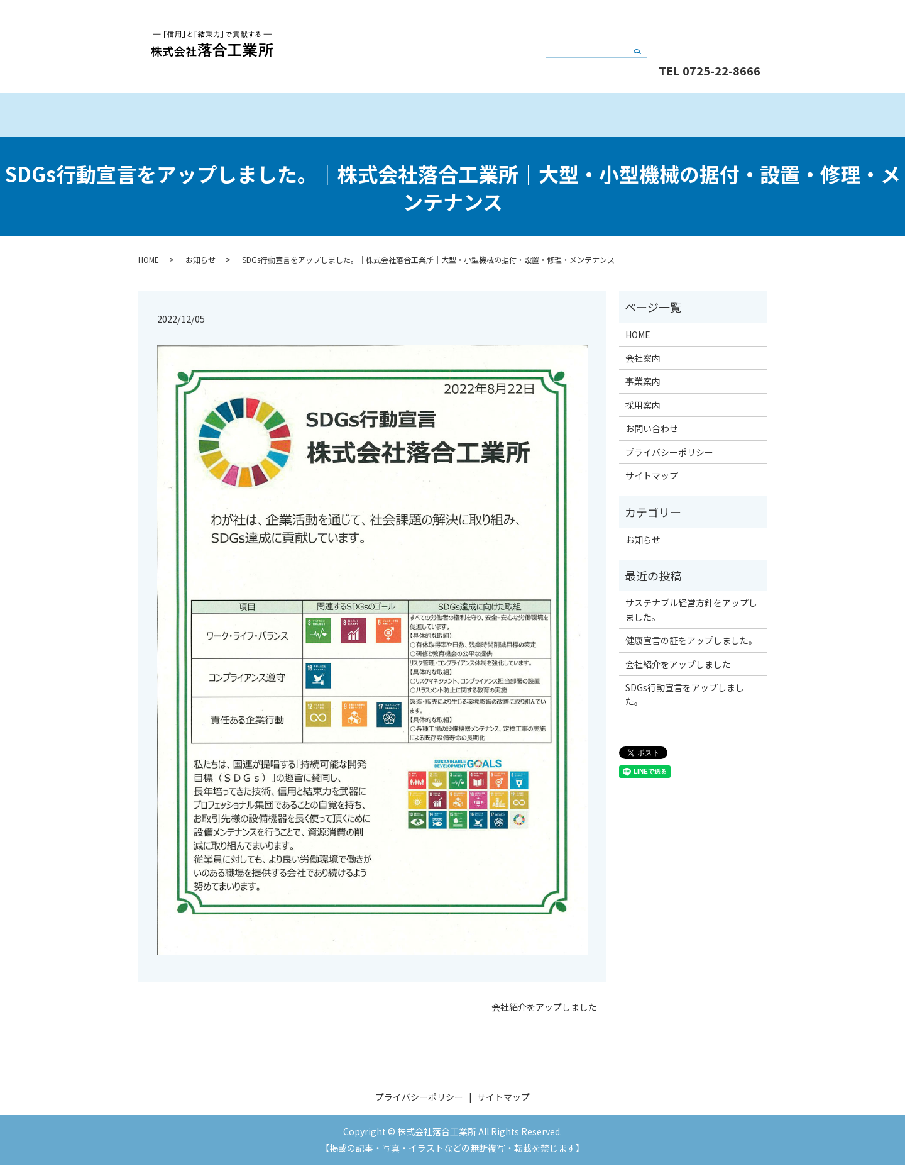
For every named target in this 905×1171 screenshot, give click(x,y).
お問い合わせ (710, 27)
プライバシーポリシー (669, 458)
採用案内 (688, 118)
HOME (216, 118)
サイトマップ (651, 481)
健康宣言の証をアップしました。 (691, 646)
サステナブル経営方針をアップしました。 (691, 615)
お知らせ (200, 265)
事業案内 (530, 118)
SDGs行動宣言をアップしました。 (684, 700)
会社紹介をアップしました (544, 1013)
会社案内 (373, 118)
